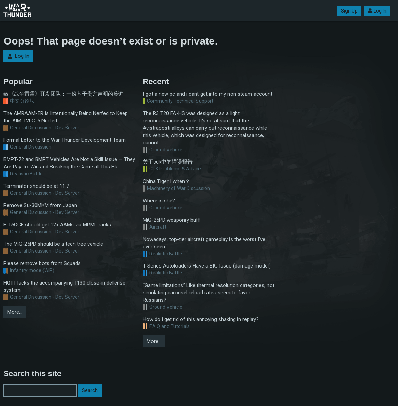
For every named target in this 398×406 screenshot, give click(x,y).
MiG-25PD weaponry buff (171, 220)
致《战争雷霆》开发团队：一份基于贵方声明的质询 (63, 94)
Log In (377, 11)
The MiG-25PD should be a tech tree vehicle (53, 244)
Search (90, 390)
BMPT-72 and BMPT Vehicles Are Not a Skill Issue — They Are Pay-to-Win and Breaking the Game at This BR (69, 163)
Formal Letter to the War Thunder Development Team (64, 140)
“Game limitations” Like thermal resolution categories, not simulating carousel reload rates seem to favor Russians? (208, 292)
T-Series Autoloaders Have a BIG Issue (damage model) (207, 266)
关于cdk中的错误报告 (168, 162)
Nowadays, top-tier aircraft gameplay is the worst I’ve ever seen (204, 243)
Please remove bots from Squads (42, 263)
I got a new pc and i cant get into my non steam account (207, 94)
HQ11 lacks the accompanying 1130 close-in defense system (64, 286)
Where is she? (159, 201)
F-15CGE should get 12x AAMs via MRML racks (57, 225)
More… (14, 312)
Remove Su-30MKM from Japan (40, 205)
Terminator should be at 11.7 (36, 186)
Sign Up (349, 11)
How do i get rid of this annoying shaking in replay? (201, 319)
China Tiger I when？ (166, 181)
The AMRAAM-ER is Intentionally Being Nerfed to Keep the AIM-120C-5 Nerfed (65, 117)
